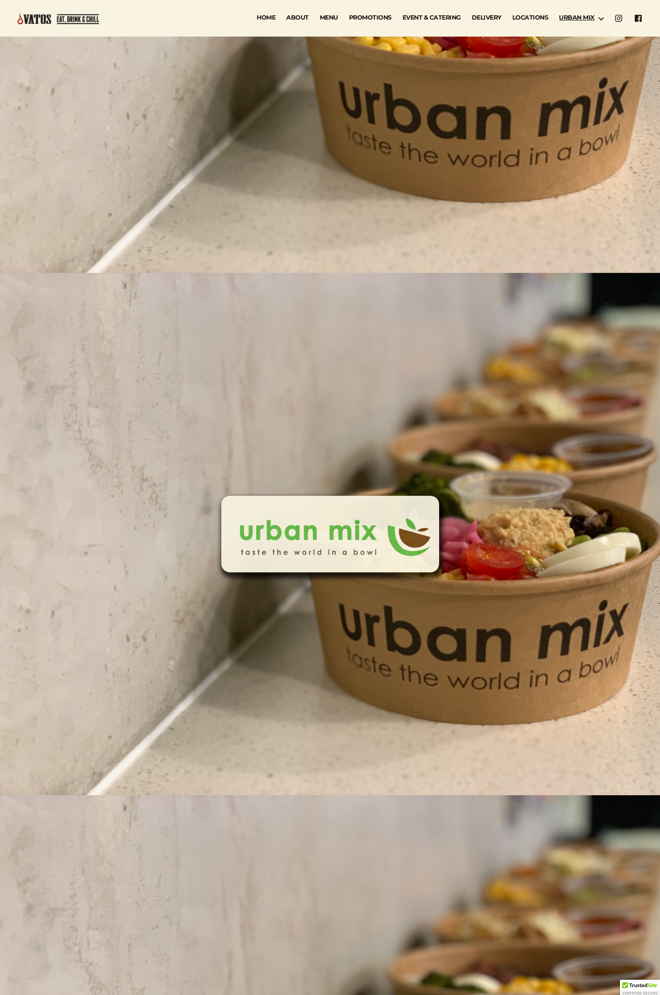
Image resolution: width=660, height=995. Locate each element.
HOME (266, 17)
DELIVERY (486, 17)
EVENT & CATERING (432, 17)
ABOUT (297, 17)
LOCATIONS (530, 17)
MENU (329, 17)
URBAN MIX (577, 17)
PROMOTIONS (370, 17)
